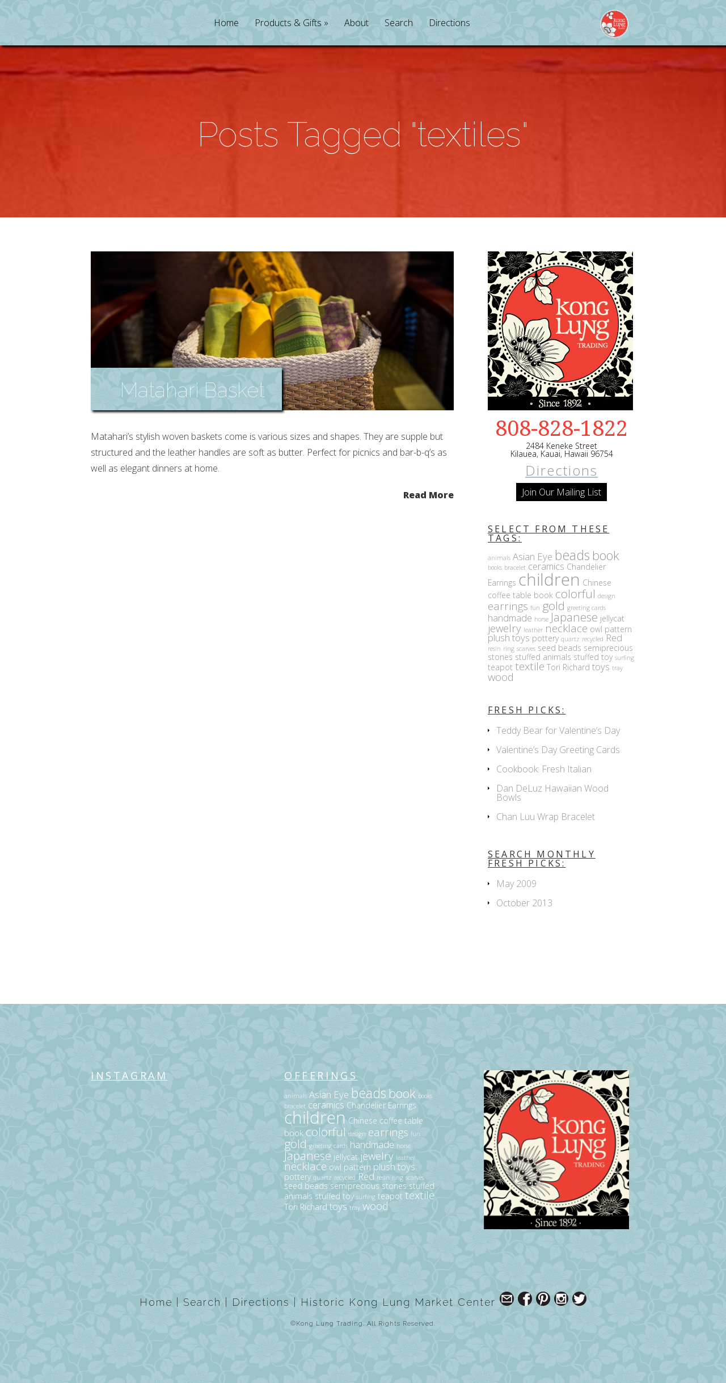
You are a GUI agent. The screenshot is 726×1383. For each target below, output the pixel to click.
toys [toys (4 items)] (601, 666)
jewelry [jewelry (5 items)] (504, 628)
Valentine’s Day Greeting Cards (558, 749)
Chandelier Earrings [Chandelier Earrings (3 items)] (381, 1105)
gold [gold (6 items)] (553, 605)
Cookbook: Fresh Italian (544, 769)
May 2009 (516, 883)
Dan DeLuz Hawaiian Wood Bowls (552, 793)
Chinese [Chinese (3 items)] (597, 582)
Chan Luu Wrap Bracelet (545, 816)
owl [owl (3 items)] (596, 629)
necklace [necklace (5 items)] (566, 628)
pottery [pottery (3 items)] (545, 638)
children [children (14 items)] (549, 579)
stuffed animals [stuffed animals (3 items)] (543, 656)
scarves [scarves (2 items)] (526, 649)
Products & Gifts (288, 23)
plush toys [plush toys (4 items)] (509, 637)
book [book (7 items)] (605, 555)
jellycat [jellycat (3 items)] (612, 618)
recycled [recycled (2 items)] (592, 639)
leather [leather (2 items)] (533, 630)
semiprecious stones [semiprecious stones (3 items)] (368, 1185)
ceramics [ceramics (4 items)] (546, 566)
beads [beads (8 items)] (572, 555)
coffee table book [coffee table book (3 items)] (520, 595)
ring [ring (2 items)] (508, 649)
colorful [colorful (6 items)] (575, 594)
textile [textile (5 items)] (529, 666)
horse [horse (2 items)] (541, 619)
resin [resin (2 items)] (494, 649)
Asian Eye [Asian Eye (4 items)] (532, 556)
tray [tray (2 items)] (617, 668)
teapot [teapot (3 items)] (500, 667)
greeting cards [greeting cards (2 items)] (586, 608)
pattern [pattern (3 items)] (618, 629)
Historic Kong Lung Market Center (398, 1302)
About (356, 23)
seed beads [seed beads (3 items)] (559, 647)
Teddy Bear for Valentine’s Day (558, 730)
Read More (428, 494)
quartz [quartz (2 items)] (570, 639)
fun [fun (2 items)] (535, 608)
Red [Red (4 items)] (614, 637)
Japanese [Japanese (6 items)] (574, 617)
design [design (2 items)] (606, 596)
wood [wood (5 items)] (501, 677)
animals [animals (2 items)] (499, 558)
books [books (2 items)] (495, 567)
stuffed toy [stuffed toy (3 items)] (593, 656)
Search (399, 23)
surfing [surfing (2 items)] (624, 658)
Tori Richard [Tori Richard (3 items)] (568, 667)
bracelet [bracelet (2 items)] (515, 567)
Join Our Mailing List (561, 492)
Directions (449, 23)
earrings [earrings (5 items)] (508, 606)
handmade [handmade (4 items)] (510, 617)
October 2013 (524, 903)
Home (226, 23)
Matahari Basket (192, 390)
